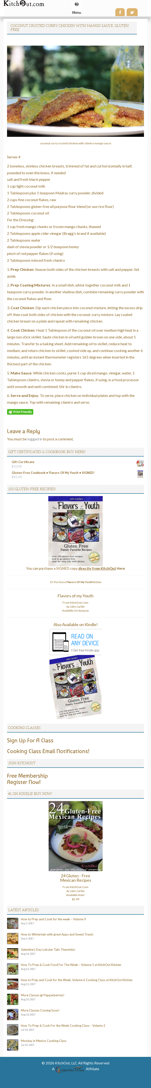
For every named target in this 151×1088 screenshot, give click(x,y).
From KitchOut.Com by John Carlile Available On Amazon (75, 606)
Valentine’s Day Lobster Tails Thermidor (48, 949)
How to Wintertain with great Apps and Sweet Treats (57, 934)
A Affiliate (75, 1068)
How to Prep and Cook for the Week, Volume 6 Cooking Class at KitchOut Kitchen (76, 980)
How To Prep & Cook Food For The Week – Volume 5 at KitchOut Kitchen (71, 965)
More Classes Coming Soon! (40, 1010)
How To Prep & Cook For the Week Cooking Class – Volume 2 (63, 1025)
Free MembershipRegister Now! (27, 778)
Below (83, 582)
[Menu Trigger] (76, 7)
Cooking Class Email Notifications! (48, 751)
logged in (34, 439)
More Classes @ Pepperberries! (42, 995)
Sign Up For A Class (30, 740)
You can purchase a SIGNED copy (75, 568)
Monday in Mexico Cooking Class (43, 1041)
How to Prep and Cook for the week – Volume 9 (53, 919)
